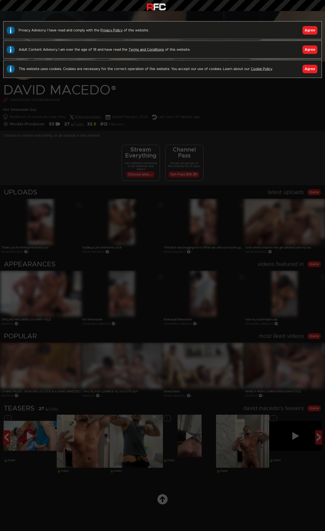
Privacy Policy (111, 30)
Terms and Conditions (146, 49)
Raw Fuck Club (156, 6)
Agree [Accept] (310, 30)
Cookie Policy (261, 69)
